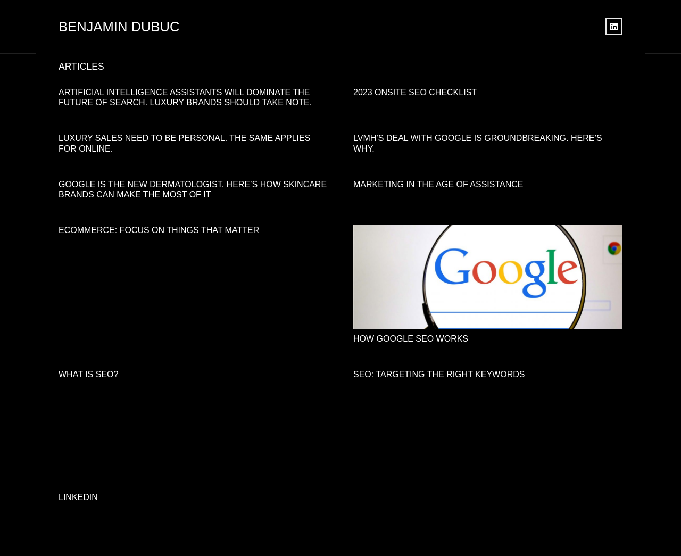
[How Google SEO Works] (487, 232)
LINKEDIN (78, 497)
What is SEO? (88, 374)
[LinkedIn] (613, 26)
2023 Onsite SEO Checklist (415, 92)
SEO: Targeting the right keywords (439, 374)
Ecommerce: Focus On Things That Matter (159, 230)
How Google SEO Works (410, 338)
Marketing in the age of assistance (438, 184)
